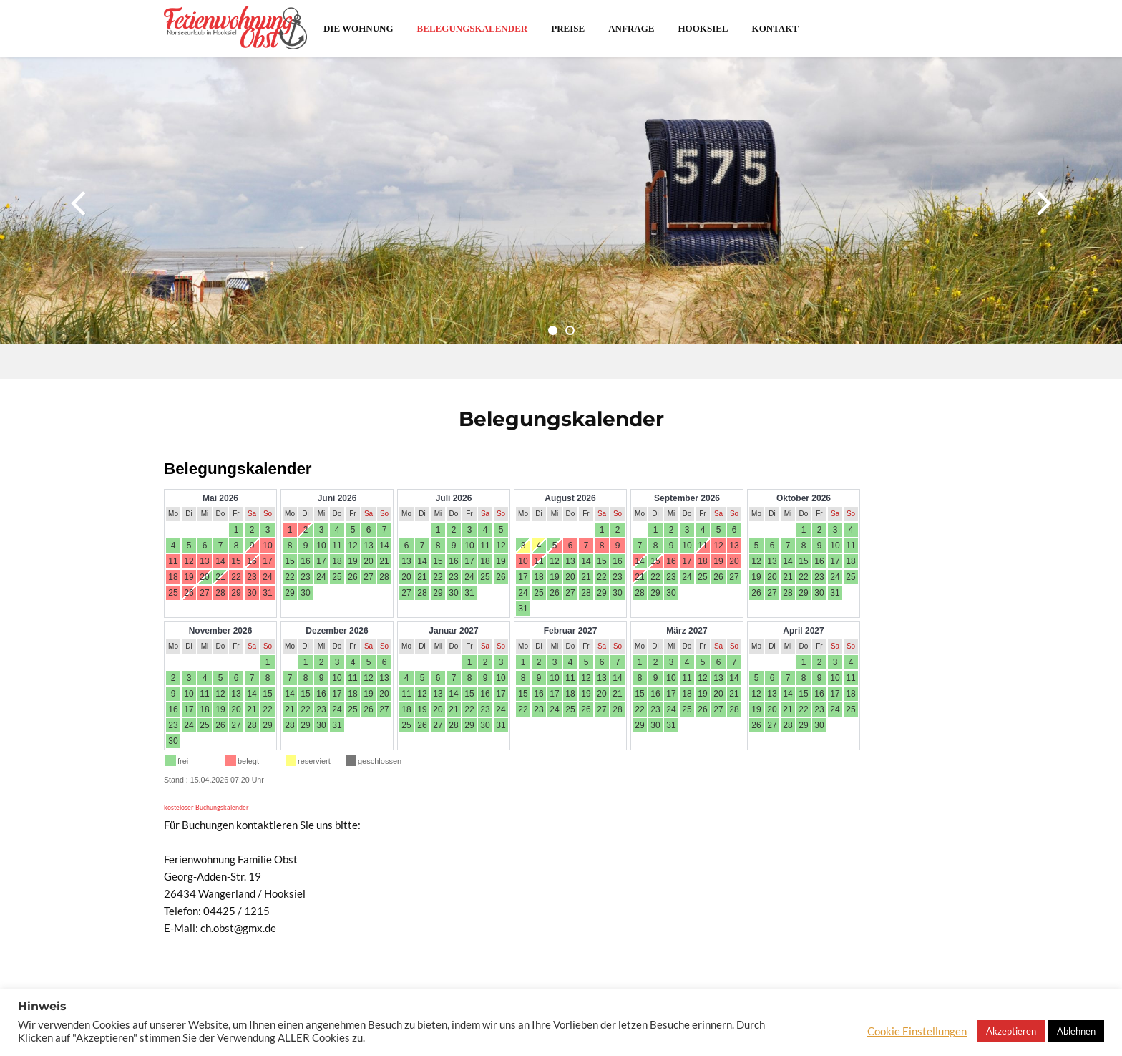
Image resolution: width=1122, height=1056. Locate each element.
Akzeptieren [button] (1011, 1031)
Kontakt (775, 28)
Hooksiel (703, 28)
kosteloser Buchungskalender (206, 807)
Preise (568, 28)
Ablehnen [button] (1076, 1031)
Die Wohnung (358, 28)
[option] (561, 218)
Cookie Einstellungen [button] (917, 1031)
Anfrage (631, 28)
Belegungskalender (472, 28)
